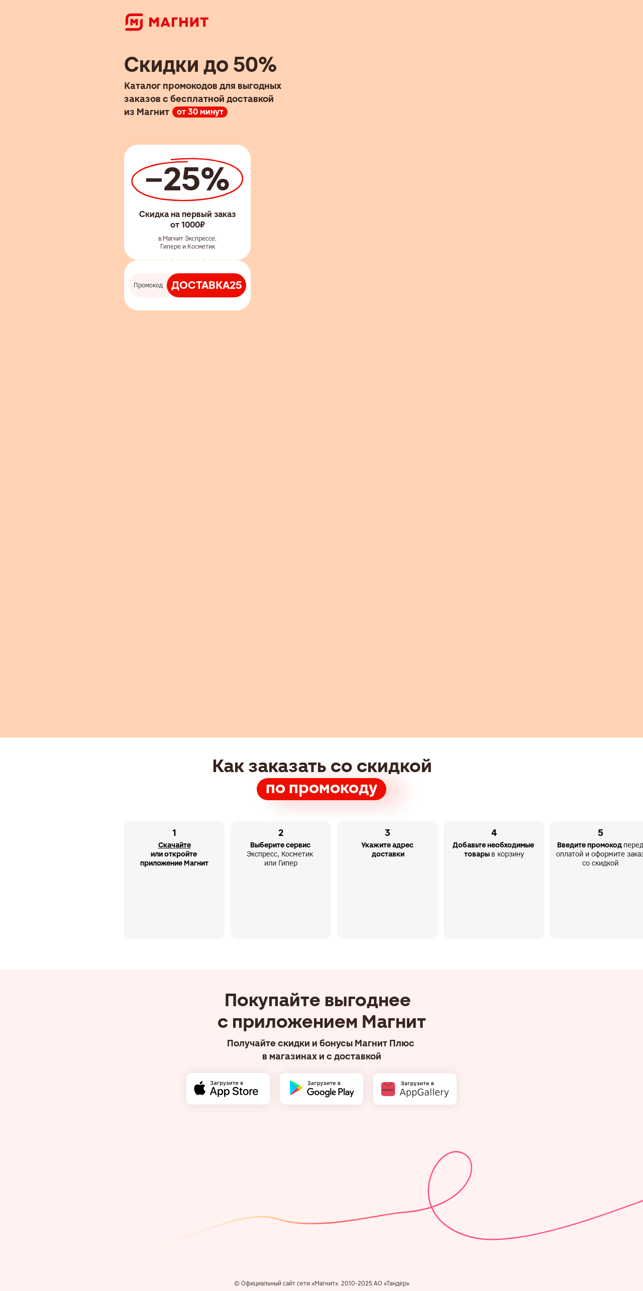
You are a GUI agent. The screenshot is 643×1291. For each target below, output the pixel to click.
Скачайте (174, 845)
